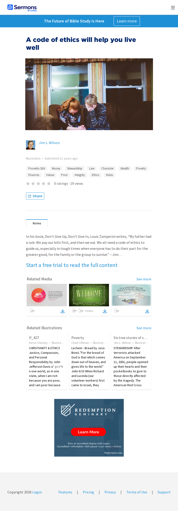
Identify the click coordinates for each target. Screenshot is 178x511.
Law (91, 168)
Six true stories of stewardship (138, 337)
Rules (109, 175)
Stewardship (74, 168)
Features (65, 492)
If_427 (34, 337)
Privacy (110, 492)
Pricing (88, 492)
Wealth (125, 168)
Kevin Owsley (38, 343)
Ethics (95, 175)
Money (56, 168)
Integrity (80, 175)
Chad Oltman (80, 343)
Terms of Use (136, 492)
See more (144, 279)
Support (164, 492)
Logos (37, 492)
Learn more (127, 21)
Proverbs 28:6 (36, 168)
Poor (64, 175)
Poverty (141, 168)
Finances (33, 175)
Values (50, 175)
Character (107, 168)
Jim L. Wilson (49, 142)
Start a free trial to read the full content (72, 265)
